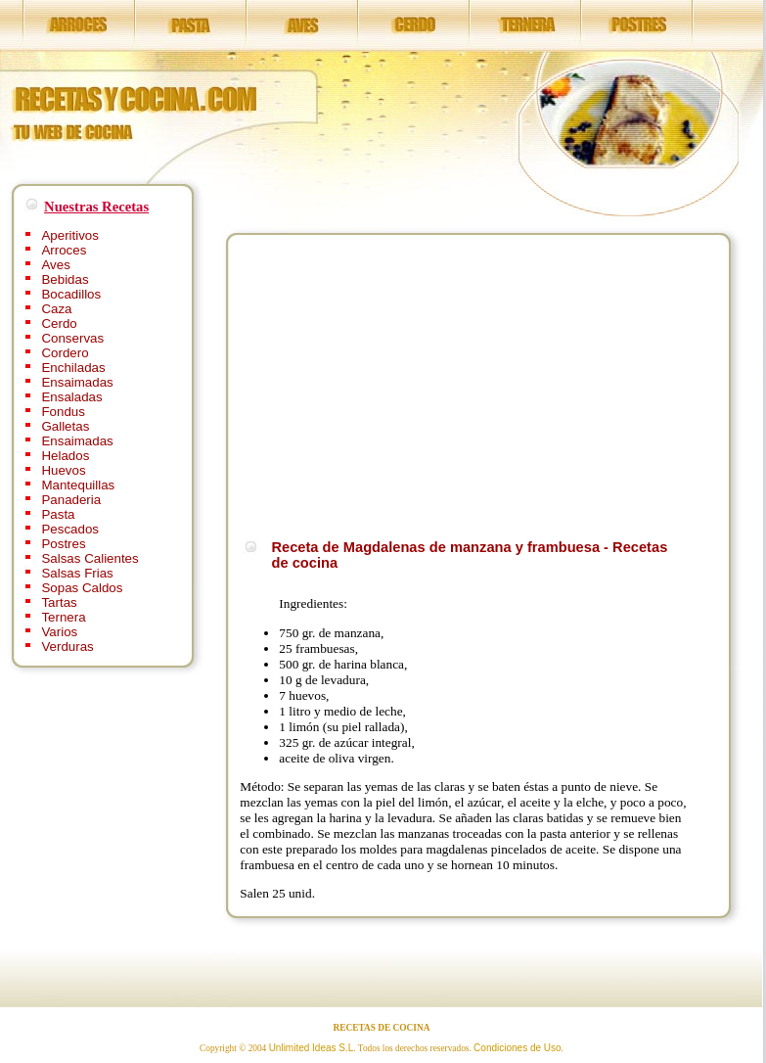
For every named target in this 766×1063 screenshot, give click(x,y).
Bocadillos (71, 294)
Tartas (58, 602)
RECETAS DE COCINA (382, 1028)
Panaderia (71, 499)
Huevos (63, 470)
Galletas (65, 426)
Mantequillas (77, 485)
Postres (63, 543)
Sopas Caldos (81, 587)
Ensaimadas (77, 382)
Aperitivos (70, 235)
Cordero (64, 353)
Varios (59, 631)
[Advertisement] (404, 384)
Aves (55, 264)
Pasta (57, 514)
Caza (56, 308)
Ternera (63, 617)
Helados (65, 455)
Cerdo (58, 323)
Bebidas (64, 279)
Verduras (67, 646)
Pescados (70, 529)
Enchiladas (73, 367)
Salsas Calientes (89, 558)
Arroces (63, 250)
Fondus (62, 411)
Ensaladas (71, 397)
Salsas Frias (77, 573)
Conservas (72, 338)
